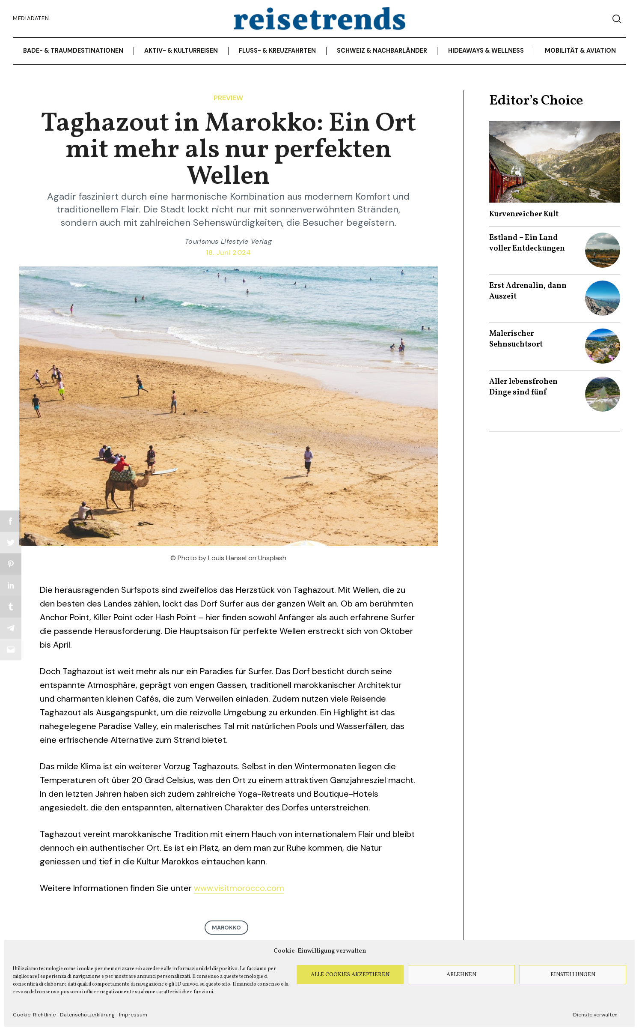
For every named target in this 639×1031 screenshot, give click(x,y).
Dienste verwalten (595, 1014)
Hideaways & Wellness (486, 50)
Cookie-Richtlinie (34, 1014)
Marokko (226, 927)
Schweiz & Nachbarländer (382, 50)
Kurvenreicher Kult (524, 214)
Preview (228, 97)
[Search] (616, 18)
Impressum (133, 1014)
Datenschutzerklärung (87, 1014)
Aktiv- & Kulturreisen (181, 50)
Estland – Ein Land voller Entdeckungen (527, 243)
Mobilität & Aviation (580, 50)
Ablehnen (461, 975)
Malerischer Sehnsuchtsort (516, 339)
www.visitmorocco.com (239, 888)
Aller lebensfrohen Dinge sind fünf (523, 387)
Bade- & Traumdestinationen (73, 50)
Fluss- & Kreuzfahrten (277, 50)
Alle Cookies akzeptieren (350, 975)
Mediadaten (31, 18)
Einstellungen (572, 975)
